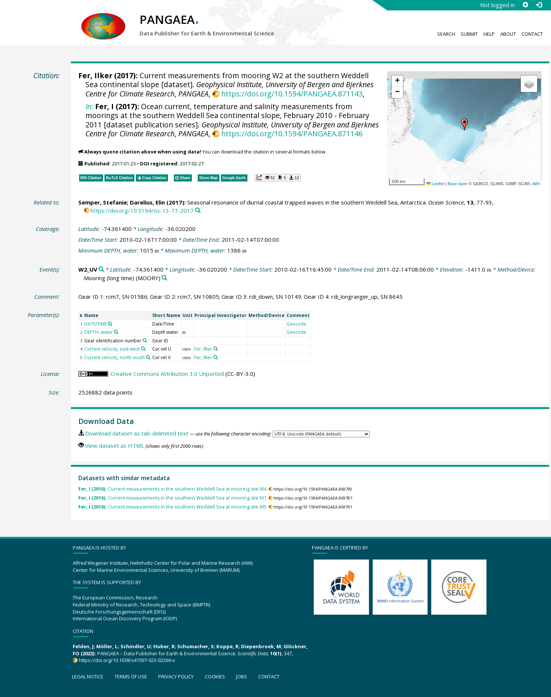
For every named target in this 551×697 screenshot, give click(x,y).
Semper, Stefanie (102, 202)
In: (89, 106)
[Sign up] (525, 4)
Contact (532, 34)
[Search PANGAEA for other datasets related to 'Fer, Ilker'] (215, 348)
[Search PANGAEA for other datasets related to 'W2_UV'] (101, 269)
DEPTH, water (98, 332)
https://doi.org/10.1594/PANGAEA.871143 (292, 94)
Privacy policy (176, 676)
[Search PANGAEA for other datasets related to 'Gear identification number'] (145, 340)
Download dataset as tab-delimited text (136, 433)
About (508, 34)
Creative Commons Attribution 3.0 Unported (167, 373)
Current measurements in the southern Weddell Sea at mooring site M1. (172, 498)
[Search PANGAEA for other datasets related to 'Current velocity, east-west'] (143, 348)
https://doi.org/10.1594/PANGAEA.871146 (292, 134)
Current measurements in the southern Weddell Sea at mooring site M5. (172, 507)
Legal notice (87, 676)
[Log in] (538, 4)
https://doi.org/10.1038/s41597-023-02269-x (127, 660)
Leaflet (435, 183)
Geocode (296, 324)
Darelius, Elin (147, 202)
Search (446, 34)
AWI (536, 183)
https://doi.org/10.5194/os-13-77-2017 (142, 210)
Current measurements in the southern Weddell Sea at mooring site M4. (172, 489)
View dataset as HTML (114, 445)
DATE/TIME (95, 324)
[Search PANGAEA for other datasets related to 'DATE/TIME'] (110, 323)
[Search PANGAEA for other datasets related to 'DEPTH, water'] (116, 332)
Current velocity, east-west (112, 349)
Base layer (457, 183)
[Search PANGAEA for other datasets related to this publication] (198, 210)
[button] (464, 124)
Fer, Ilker (95, 75)
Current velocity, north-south (114, 357)
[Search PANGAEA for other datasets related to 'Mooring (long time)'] (164, 278)
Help (489, 34)
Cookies (215, 676)
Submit (469, 34)
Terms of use (131, 676)
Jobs (241, 676)
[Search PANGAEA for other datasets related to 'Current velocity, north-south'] (148, 357)
